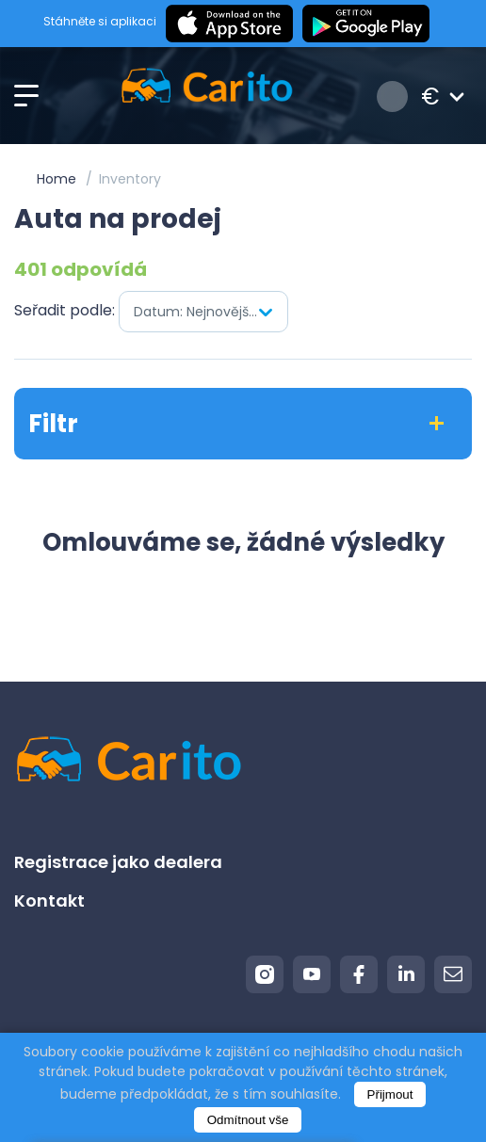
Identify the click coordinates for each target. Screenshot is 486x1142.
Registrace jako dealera (118, 862)
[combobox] (203, 311)
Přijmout (390, 1094)
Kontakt (49, 900)
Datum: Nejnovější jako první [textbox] (210, 311)
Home (56, 178)
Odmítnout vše (248, 1120)
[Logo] (207, 96)
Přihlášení (392, 96)
